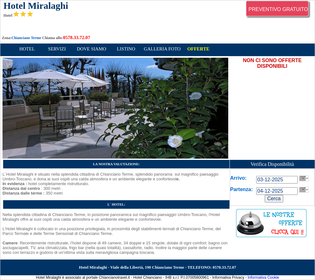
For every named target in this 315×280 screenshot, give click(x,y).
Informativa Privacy (228, 277)
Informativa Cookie (263, 277)
